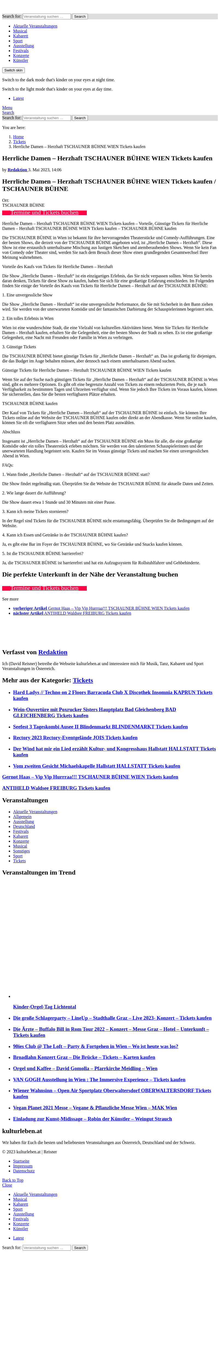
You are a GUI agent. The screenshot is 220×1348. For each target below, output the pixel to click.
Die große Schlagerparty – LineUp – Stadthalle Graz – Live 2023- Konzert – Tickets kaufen (112, 1018)
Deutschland (24, 826)
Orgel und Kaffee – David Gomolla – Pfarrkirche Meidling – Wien (85, 1068)
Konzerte (21, 55)
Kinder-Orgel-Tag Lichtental (44, 1007)
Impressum (22, 1166)
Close (7, 1185)
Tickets (83, 680)
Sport (18, 40)
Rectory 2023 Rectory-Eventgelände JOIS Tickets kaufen (75, 737)
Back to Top (12, 1180)
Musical (20, 31)
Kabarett (20, 36)
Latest (18, 98)
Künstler (20, 60)
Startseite (21, 1161)
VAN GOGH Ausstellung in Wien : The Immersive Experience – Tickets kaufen (99, 1079)
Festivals (21, 50)
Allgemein (22, 816)
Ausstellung (23, 45)
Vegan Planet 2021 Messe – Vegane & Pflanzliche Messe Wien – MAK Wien (95, 1107)
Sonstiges (21, 851)
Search (80, 16)
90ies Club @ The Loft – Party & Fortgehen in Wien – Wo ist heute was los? (95, 1046)
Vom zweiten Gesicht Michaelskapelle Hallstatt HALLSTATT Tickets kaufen (96, 766)
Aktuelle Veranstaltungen (35, 26)
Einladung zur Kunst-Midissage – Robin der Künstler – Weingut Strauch (92, 1119)
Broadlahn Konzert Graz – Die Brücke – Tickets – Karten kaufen (84, 1057)
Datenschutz (24, 1171)
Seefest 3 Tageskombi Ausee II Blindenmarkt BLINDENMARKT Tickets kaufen (100, 726)
